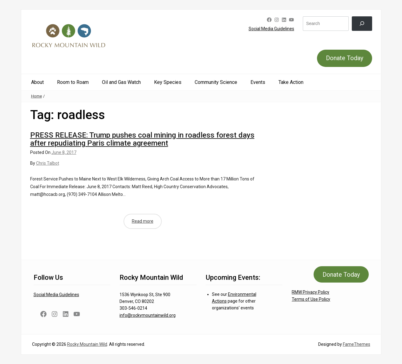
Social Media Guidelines (271, 28)
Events (257, 82)
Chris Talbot (47, 163)
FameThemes (356, 344)
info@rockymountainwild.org (148, 315)
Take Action (290, 82)
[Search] (362, 23)
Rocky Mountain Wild (87, 344)
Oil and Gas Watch (121, 82)
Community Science (216, 82)
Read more (142, 221)
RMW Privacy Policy (310, 292)
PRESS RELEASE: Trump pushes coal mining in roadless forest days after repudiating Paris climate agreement (142, 139)
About (37, 82)
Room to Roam (73, 82)
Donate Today (344, 58)
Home (36, 96)
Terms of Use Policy (311, 299)
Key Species (167, 82)
